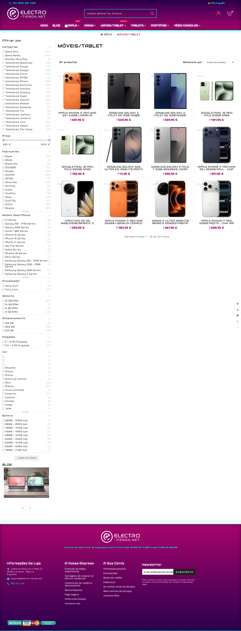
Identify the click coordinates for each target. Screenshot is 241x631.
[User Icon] (219, 13)
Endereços (109, 582)
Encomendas (110, 573)
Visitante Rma (111, 595)
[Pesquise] (116, 13)
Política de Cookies (75, 599)
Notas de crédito (112, 577)
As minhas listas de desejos (119, 586)
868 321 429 (17, 583)
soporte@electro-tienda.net (26, 578)
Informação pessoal (114, 568)
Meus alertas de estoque (117, 591)
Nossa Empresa (73, 590)
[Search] (152, 13)
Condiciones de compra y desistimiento (78, 584)
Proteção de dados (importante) (75, 570)
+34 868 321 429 (24, 3)
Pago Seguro (72, 594)
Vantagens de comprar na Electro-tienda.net (79, 577)
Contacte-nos (72, 603)
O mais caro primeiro (221, 62)
